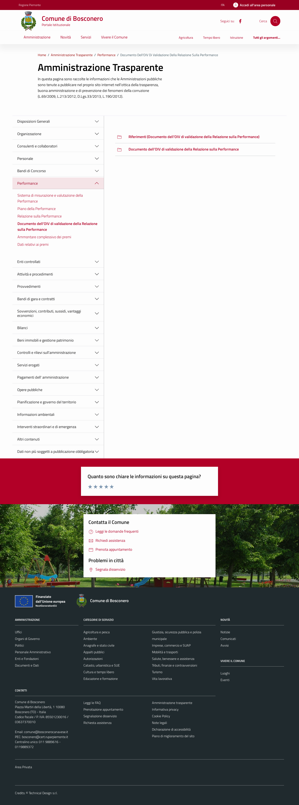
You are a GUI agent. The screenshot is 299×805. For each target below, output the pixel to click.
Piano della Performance (36, 208)
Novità (65, 37)
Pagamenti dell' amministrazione (43, 377)
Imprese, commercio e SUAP (171, 645)
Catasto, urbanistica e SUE (101, 665)
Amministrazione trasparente (172, 702)
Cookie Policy (161, 716)
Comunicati (228, 638)
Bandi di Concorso (31, 171)
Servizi (86, 37)
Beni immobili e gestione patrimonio (45, 340)
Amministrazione (37, 37)
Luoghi (225, 673)
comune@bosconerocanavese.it (46, 731)
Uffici (18, 632)
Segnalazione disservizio (100, 716)
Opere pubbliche (29, 390)
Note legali (159, 722)
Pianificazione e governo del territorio (46, 402)
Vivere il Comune (114, 37)
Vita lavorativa (162, 678)
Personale (25, 158)
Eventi (225, 679)
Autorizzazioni (93, 658)
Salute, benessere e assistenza (173, 658)
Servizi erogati (28, 365)
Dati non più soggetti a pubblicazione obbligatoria (55, 451)
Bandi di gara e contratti (36, 299)
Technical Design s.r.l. (43, 792)
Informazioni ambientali (35, 414)
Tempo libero (211, 37)
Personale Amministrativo (33, 651)
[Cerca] (275, 21)
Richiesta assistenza (97, 722)
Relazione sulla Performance (39, 216)
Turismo (157, 671)
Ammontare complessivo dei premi (44, 237)
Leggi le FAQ (92, 702)
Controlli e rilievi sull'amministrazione (46, 352)
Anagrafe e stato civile (98, 645)
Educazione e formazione (100, 678)
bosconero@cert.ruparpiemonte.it (45, 736)
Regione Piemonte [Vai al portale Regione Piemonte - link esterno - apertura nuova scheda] (30, 5)
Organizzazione (29, 134)
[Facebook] (238, 20)
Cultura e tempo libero (98, 671)
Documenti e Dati (27, 665)
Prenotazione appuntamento (103, 709)
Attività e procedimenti (35, 274)
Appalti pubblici (93, 651)
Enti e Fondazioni (27, 658)
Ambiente (90, 638)
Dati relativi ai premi (33, 244)
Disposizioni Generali (33, 121)
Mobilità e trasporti (165, 651)
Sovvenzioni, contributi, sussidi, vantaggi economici (49, 313)
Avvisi (225, 645)
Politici (19, 645)
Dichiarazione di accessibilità (171, 729)
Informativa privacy (165, 709)
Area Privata (23, 766)
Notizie (225, 632)
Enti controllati (28, 261)
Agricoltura (186, 37)
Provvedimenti (28, 286)
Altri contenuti (28, 439)
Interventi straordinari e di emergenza (46, 427)
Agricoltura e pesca (96, 632)
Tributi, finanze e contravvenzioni (174, 665)
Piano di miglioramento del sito (173, 735)
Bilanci (22, 328)
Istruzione (236, 37)
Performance (27, 183)
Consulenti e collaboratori (37, 146)
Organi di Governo (27, 638)
